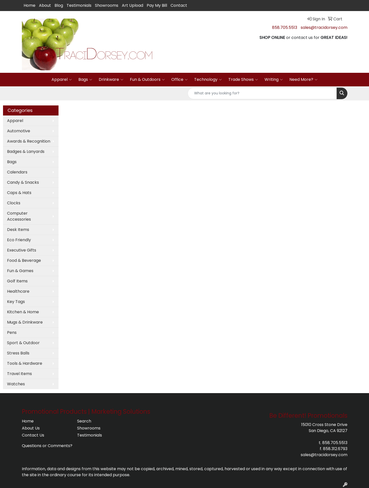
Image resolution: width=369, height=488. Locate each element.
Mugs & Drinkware (25, 322)
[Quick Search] (262, 93)
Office (179, 80)
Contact (179, 5)
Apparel (61, 80)
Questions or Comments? (47, 446)
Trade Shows (243, 80)
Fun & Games (20, 271)
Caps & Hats (19, 193)
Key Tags (16, 301)
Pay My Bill (157, 5)
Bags (85, 80)
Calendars (17, 172)
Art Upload (132, 5)
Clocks (13, 203)
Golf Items (17, 281)
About (45, 5)
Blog (59, 5)
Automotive (18, 131)
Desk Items (18, 229)
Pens (12, 332)
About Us (31, 428)
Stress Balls (18, 353)
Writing (274, 80)
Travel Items (19, 374)
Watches (16, 384)
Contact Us (33, 435)
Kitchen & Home (23, 312)
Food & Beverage (24, 260)
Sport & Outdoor (23, 343)
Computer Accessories (19, 216)
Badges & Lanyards (25, 151)
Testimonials (79, 5)
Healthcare (18, 291)
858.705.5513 (284, 27)
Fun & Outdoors (147, 80)
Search (84, 421)
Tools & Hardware (24, 363)
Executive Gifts (21, 250)
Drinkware (111, 80)
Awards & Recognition (28, 141)
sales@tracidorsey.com (324, 27)
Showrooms (106, 5)
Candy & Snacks (23, 182)
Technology (208, 80)
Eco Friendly (19, 240)
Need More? (303, 80)
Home (29, 5)
